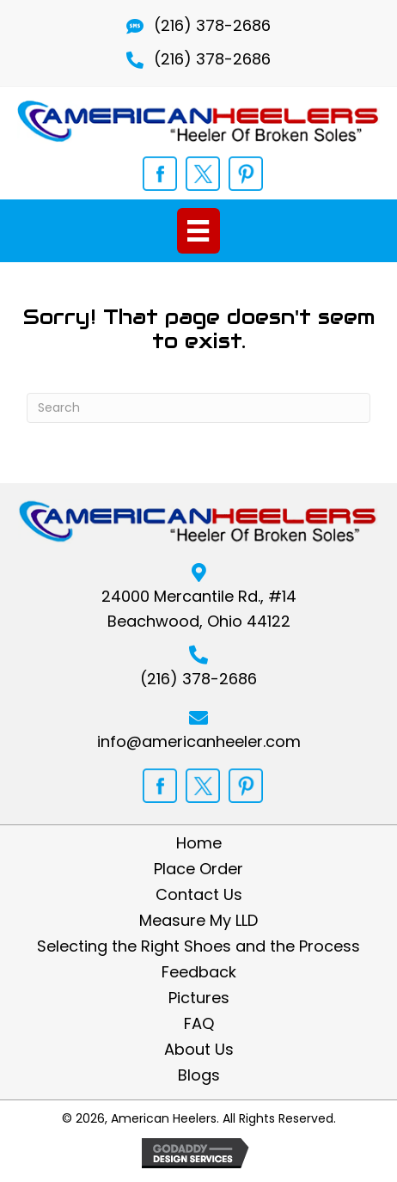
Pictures (198, 998)
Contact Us (199, 895)
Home (199, 843)
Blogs (199, 1075)
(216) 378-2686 (212, 25)
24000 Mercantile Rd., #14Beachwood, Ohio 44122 (198, 608)
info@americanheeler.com (199, 741)
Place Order (198, 869)
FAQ (199, 1024)
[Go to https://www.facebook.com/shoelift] (160, 173)
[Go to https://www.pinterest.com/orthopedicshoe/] (246, 173)
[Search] (198, 408)
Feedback (199, 972)
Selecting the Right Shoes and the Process (198, 946)
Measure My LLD (198, 920)
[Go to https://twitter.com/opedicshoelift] (203, 173)
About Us (199, 1049)
